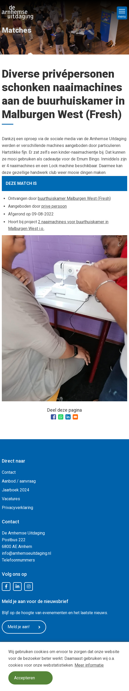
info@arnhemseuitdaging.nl (26, 553)
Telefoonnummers (18, 560)
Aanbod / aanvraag (19, 481)
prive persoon (54, 206)
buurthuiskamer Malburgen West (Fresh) (74, 198)
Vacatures (11, 498)
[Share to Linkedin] (68, 416)
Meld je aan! (24, 627)
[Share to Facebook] (53, 416)
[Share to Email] (75, 416)
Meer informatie (89, 665)
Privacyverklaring (17, 507)
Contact (9, 472)
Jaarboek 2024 (15, 489)
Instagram (28, 586)
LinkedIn (17, 586)
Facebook (6, 586)
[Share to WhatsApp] (60, 416)
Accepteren (24, 677)
